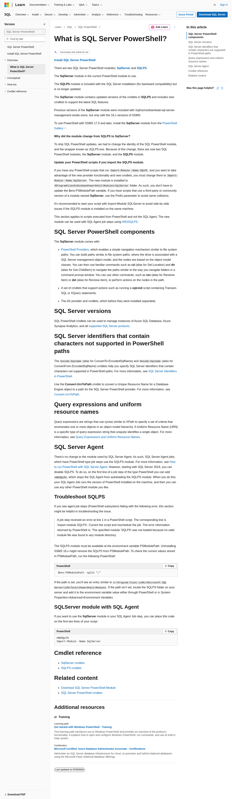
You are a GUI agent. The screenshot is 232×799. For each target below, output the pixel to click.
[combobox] (24, 32)
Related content (197, 75)
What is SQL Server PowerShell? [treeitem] (22, 69)
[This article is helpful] (218, 88)
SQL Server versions (200, 42)
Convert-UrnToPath (66, 394)
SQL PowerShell (87, 27)
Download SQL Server (212, 14)
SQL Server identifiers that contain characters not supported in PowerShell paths (206, 50)
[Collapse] (44, 24)
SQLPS (142, 68)
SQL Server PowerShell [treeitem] (20, 47)
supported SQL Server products (109, 326)
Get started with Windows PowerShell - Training (83, 727)
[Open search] (214, 5)
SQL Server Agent (198, 66)
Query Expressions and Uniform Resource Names (108, 437)
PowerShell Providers (75, 249)
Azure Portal (185, 14)
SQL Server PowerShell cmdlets (81, 692)
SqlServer (123, 68)
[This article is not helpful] (222, 88)
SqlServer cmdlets (73, 662)
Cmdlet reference (198, 70)
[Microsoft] (6, 5)
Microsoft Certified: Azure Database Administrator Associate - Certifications (99, 748)
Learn (58, 27)
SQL (69, 27)
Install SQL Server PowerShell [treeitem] (24, 53)
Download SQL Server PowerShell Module (88, 687)
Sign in (224, 4)
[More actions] (174, 27)
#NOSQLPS (130, 221)
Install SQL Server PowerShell (75, 60)
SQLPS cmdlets (71, 668)
